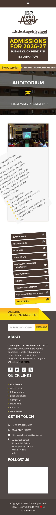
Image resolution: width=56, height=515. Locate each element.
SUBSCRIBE (41, 327)
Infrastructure (19, 104)
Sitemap (14, 407)
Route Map (15, 403)
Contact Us (15, 399)
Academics (16, 388)
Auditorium (27, 300)
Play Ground (27, 243)
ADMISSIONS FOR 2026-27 (28, 48)
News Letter (16, 411)
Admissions (16, 384)
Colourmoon (28, 510)
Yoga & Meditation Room (27, 294)
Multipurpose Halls (27, 287)
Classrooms (28, 236)
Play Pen (27, 249)
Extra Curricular (18, 396)
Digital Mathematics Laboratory (27, 265)
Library (27, 280)
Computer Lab (27, 273)
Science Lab (27, 256)
